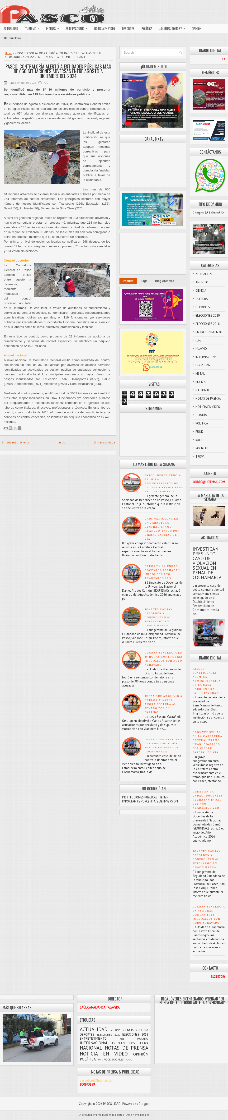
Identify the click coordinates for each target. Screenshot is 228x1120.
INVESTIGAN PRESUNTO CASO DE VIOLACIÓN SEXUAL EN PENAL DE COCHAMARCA (207, 563)
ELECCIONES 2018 (207, 324)
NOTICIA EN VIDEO (104, 28)
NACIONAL (202, 390)
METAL (200, 374)
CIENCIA (200, 291)
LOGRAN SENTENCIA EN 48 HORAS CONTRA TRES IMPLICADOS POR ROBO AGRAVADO (209, 914)
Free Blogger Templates (110, 1114)
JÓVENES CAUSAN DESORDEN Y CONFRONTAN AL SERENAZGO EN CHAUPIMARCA (159, 617)
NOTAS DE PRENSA (208, 398)
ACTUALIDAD (11, 28)
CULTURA (201, 299)
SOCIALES (202, 448)
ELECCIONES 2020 (207, 315)
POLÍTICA (147, 28)
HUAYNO (201, 349)
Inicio (61, 442)
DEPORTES (128, 28)
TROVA (199, 457)
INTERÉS (54, 27)
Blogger (144, 1104)
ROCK (199, 440)
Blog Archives (164, 281)
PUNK (199, 432)
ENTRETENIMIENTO (208, 332)
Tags (144, 281)
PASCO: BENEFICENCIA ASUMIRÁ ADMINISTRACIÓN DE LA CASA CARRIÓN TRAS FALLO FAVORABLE (164, 483)
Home (8, 53)
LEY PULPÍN (202, 365)
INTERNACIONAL (13, 38)
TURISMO (34, 27)
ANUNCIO (201, 282)
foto (198, 340)
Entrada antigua (104, 442)
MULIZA (200, 382)
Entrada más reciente (15, 442)
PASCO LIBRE (111, 1104)
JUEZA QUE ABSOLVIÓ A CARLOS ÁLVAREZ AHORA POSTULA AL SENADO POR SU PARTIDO (163, 704)
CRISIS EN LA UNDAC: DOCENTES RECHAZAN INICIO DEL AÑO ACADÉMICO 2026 (208, 799)
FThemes (143, 1114)
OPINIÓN (196, 28)
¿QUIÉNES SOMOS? (173, 27)
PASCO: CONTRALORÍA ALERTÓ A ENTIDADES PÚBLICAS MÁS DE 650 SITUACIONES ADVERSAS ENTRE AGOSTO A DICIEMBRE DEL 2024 (58, 71)
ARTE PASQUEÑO (78, 27)
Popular (128, 281)
